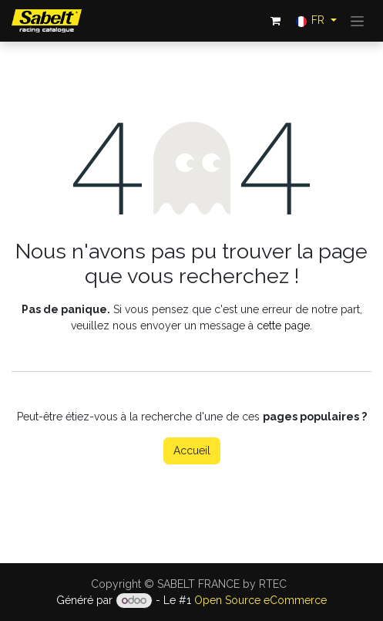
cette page (283, 325)
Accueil (191, 450)
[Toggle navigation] (357, 20)
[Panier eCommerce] (276, 21)
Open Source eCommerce (260, 600)
